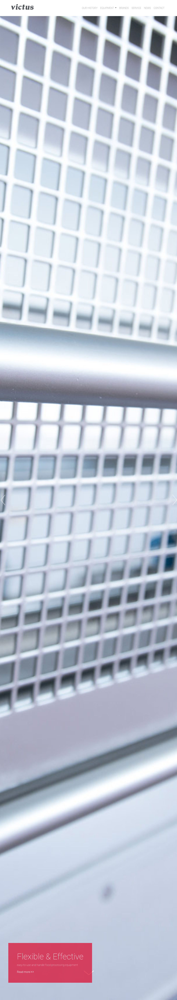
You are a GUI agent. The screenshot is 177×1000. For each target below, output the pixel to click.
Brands (124, 8)
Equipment (107, 8)
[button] (13, 500)
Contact (159, 8)
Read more (25, 972)
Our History (89, 8)
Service (136, 8)
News (147, 8)
